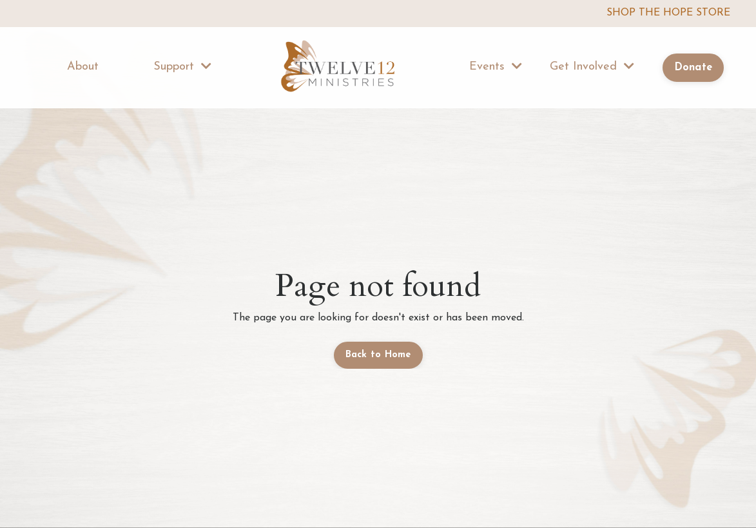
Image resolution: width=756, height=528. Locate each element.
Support (182, 66)
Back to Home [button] (378, 355)
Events (495, 66)
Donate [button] (693, 68)
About (83, 67)
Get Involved (592, 66)
